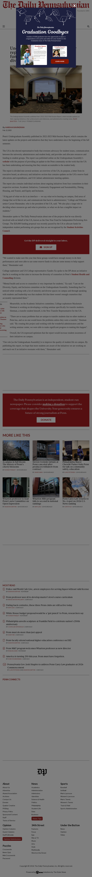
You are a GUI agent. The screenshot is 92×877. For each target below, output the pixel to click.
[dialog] (46, 438)
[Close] (74, 6)
